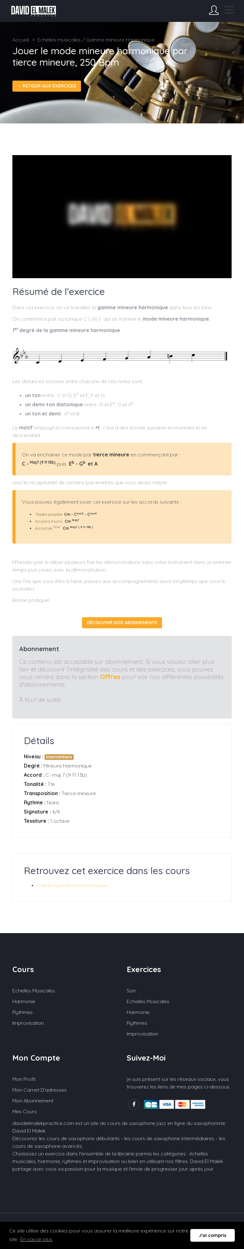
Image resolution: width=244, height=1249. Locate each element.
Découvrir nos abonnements (122, 622)
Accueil (20, 39)
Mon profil (23, 1079)
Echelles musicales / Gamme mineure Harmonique (96, 39)
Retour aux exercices (46, 86)
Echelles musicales (33, 990)
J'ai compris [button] (213, 1235)
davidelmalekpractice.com (43, 1123)
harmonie (49, 1161)
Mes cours (24, 1111)
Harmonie (23, 1001)
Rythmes (22, 1012)
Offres (110, 677)
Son (131, 990)
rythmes (71, 1161)
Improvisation (28, 1023)
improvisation (104, 1161)
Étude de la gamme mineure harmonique (72, 885)
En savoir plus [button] (36, 1239)
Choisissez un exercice (38, 1153)
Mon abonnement (32, 1100)
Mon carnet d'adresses (39, 1090)
